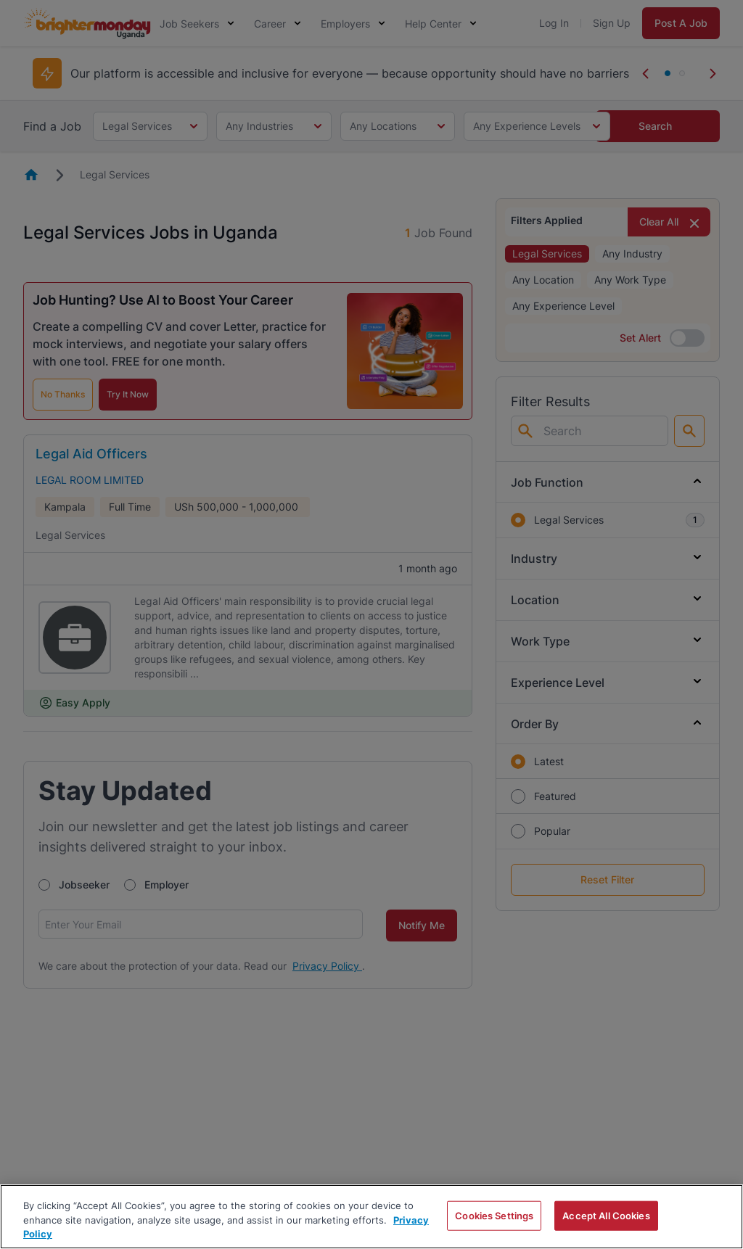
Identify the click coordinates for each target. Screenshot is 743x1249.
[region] (371, 1216)
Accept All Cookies (605, 1215)
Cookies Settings (494, 1215)
